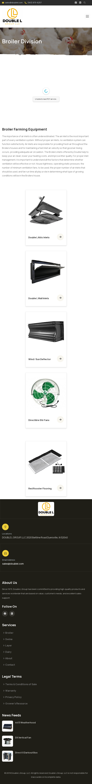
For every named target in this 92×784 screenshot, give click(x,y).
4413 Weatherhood (25, 722)
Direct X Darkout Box (26, 752)
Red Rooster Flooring (40, 488)
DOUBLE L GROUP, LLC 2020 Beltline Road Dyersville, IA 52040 (35, 537)
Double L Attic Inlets (38, 237)
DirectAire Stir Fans (38, 420)
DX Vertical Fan (23, 737)
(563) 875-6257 (34, 2)
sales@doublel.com (14, 2)
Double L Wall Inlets (38, 298)
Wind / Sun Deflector (39, 359)
